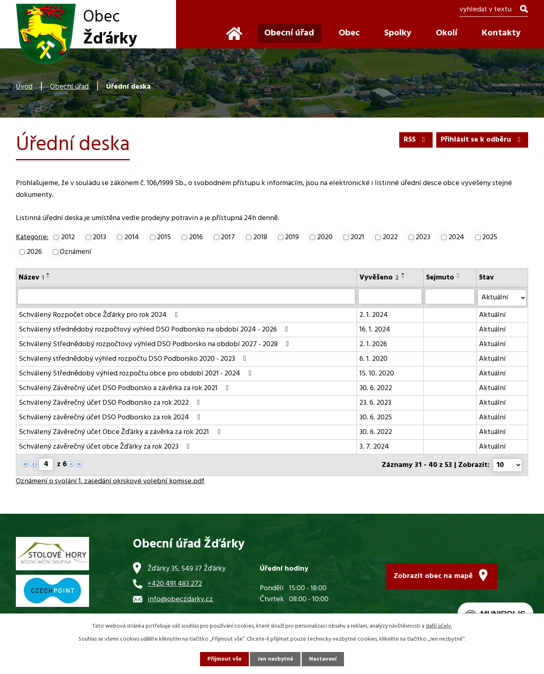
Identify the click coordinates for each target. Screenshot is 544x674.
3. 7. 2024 (374, 446)
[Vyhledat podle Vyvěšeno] (390, 296)
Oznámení (75, 252)
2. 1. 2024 (373, 314)
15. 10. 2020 (376, 373)
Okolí (446, 33)
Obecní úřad (69, 87)
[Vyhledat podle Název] (186, 296)
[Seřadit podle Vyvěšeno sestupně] (403, 277)
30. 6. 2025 (375, 417)
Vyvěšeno (379, 277)
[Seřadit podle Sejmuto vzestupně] (458, 273)
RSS (416, 140)
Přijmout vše (224, 659)
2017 (228, 237)
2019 (292, 237)
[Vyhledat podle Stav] (502, 297)
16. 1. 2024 (374, 329)
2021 (357, 237)
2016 (196, 237)
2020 (325, 237)
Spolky (397, 33)
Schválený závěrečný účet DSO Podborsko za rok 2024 (111, 417)
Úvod (24, 87)
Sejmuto (440, 277)
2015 (164, 237)
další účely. (439, 626)
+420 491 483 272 (175, 583)
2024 (456, 237)
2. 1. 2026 (373, 343)
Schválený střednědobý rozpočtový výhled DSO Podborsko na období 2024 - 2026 (155, 329)
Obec (349, 33)
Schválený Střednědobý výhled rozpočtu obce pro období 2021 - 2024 (137, 373)
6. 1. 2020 (373, 358)
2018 (260, 237)
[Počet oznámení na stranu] (507, 464)
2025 (489, 237)
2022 (390, 237)
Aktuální (492, 314)
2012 (68, 237)
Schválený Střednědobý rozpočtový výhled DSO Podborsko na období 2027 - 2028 (155, 343)
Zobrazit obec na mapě (433, 575)
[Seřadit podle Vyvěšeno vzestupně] (403, 273)
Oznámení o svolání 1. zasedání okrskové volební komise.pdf (110, 480)
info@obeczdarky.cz (180, 598)
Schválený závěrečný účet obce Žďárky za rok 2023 (106, 446)
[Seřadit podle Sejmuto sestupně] (458, 277)
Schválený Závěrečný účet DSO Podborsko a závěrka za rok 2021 (125, 387)
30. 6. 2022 (375, 387)
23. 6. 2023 (375, 402)
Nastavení (323, 659)
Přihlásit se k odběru (482, 140)
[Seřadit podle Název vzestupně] (48, 273)
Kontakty (501, 33)
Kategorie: (32, 237)
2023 (423, 237)
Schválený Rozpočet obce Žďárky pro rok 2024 (100, 314)
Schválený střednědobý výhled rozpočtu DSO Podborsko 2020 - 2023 (134, 358)
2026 (34, 252)
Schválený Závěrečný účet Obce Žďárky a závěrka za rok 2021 (121, 431)
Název (31, 277)
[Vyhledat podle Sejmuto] (450, 296)
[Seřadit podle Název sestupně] (48, 277)
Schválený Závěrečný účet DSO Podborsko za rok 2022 (111, 402)
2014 (131, 237)
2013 (99, 237)
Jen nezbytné (275, 659)
